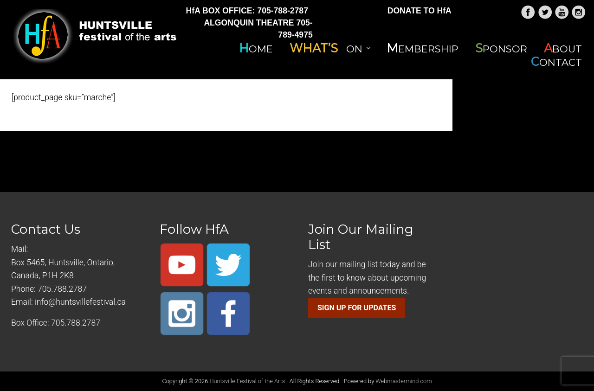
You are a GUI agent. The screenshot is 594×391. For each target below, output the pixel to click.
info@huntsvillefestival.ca (80, 302)
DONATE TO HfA (419, 10)
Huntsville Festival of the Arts (247, 381)
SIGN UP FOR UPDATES (356, 307)
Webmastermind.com (403, 381)
